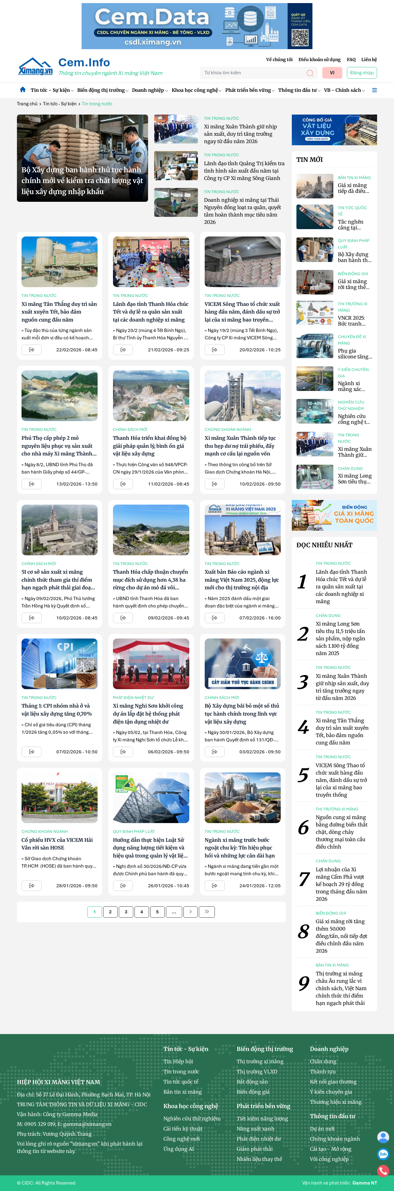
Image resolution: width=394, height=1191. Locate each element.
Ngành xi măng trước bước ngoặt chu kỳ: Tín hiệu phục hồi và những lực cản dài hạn (240, 848)
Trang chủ (27, 104)
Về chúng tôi (279, 59)
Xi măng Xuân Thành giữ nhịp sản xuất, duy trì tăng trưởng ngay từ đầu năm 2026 (240, 133)
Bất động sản (252, 1082)
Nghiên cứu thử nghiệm (351, 405)
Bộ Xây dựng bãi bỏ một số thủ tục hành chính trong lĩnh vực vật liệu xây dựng (242, 713)
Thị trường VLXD (257, 1071)
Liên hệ (369, 59)
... (174, 912)
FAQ (351, 59)
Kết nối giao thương (333, 1082)
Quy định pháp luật (134, 831)
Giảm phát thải (255, 1149)
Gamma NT (364, 1183)
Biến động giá (353, 273)
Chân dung (350, 468)
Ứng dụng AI (178, 1149)
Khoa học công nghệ (197, 90)
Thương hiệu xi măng (336, 1102)
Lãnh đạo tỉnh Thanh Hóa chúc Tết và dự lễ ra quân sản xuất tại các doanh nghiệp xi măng (150, 312)
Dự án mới (322, 1129)
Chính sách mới (130, 429)
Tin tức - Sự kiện (52, 90)
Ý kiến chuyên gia (353, 373)
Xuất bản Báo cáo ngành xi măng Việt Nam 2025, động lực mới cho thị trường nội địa (242, 580)
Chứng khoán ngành (228, 429)
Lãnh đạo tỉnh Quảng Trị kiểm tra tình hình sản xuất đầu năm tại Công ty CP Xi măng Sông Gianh (244, 170)
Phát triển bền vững (250, 90)
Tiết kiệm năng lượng (262, 1118)
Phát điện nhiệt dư (133, 697)
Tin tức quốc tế (352, 211)
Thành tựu (323, 1071)
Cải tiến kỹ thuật (183, 1129)
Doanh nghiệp (150, 90)
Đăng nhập (362, 73)
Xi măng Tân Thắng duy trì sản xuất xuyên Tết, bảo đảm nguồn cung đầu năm (59, 312)
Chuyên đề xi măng (352, 340)
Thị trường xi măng (353, 307)
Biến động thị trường (102, 90)
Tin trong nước (221, 118)
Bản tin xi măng (354, 177)
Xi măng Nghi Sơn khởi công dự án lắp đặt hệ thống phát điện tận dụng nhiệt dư (148, 713)
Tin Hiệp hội (178, 1061)
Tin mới (309, 159)
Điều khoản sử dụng (320, 59)
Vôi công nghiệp (329, 1159)
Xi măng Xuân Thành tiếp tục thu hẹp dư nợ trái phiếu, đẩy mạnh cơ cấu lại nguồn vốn (240, 446)
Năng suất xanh (256, 1129)
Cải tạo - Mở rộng (331, 1149)
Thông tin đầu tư (299, 90)
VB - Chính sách (344, 90)
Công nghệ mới (181, 1139)
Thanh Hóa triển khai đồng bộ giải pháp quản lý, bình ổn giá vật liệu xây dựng (150, 446)
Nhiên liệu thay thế (259, 1159)
